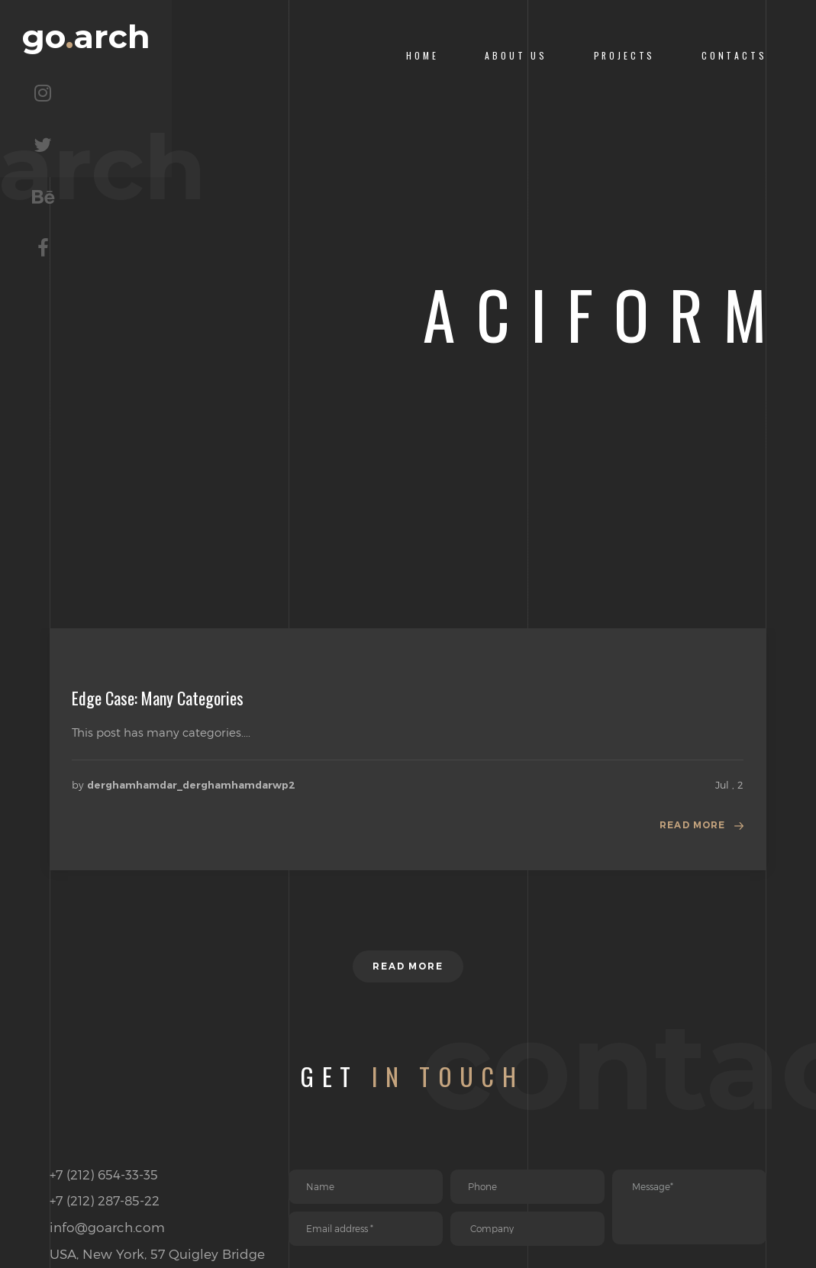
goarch (162, 55)
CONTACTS (734, 55)
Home (422, 55)
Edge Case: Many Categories (158, 698)
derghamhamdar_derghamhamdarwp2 (191, 785)
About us (516, 55)
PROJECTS (625, 55)
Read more (687, 828)
